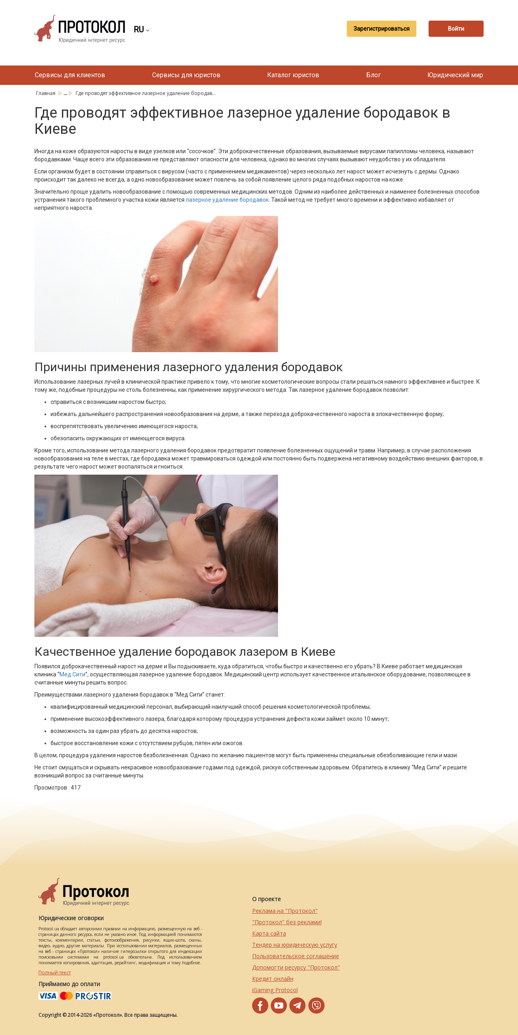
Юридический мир (455, 75)
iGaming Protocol (275, 990)
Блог (373, 75)
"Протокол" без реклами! (287, 922)
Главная (46, 93)
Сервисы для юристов (186, 75)
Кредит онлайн (272, 978)
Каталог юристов (293, 75)
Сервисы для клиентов (70, 75)
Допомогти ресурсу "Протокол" (296, 967)
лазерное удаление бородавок (227, 199)
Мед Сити (72, 674)
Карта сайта (269, 933)
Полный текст (54, 972)
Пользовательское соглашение (295, 956)
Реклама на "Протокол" (285, 911)
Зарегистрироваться (379, 28)
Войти (455, 28)
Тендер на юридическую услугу (294, 944)
